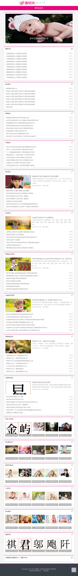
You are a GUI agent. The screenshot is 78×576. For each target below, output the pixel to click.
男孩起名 (8, 113)
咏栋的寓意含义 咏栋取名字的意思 (16, 56)
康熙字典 (8, 534)
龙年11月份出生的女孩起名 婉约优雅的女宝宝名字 (20, 147)
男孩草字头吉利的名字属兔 (13, 201)
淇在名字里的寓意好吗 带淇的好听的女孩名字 (19, 314)
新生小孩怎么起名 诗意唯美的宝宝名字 (17, 133)
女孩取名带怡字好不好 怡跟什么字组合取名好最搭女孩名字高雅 (24, 319)
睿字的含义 (9, 107)
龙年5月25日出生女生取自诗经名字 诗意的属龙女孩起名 (22, 242)
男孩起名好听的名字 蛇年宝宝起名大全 (17, 117)
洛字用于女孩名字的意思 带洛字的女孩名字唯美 (20, 325)
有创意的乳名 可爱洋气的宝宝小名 (16, 131)
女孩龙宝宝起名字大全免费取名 (43, 217)
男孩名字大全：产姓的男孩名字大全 (16, 363)
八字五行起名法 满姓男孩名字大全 (16, 366)
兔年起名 (8, 171)
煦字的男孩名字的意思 (12, 286)
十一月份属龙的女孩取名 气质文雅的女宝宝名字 (20, 152)
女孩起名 (8, 142)
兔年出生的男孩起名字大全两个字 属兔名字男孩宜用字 (22, 206)
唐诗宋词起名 (9, 465)
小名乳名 (8, 488)
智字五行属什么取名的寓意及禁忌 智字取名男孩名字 (21, 273)
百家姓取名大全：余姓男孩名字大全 (16, 355)
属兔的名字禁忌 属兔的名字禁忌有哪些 (45, 176)
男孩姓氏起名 (9, 336)
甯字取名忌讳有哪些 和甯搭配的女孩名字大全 (19, 322)
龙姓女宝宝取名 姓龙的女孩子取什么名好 (18, 407)
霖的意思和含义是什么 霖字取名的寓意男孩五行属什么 (22, 275)
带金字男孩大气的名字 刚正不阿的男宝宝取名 (19, 128)
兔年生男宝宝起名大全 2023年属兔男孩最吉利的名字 (21, 204)
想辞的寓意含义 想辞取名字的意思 (16, 61)
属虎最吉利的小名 (11, 88)
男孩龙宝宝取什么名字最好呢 (14, 234)
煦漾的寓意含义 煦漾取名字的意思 (16, 67)
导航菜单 (39, 8)
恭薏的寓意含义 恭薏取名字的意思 (16, 53)
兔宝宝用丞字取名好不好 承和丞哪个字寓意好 (19, 193)
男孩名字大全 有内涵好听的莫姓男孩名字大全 (19, 361)
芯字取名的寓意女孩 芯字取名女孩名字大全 (18, 317)
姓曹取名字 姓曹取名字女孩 (14, 412)
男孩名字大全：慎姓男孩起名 (14, 369)
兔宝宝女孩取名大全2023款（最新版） (17, 196)
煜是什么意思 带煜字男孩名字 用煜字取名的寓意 (20, 99)
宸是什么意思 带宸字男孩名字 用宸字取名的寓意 (20, 96)
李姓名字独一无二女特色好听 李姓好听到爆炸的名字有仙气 (23, 410)
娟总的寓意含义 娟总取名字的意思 (16, 74)
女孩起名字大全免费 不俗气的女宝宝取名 (18, 162)
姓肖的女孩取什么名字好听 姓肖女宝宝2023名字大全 (21, 402)
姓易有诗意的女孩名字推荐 (41, 382)
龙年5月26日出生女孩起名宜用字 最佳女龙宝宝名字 (21, 237)
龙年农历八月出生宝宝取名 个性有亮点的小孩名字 (20, 136)
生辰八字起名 (9, 419)
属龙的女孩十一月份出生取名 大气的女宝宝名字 (20, 155)
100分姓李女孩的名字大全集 (14, 396)
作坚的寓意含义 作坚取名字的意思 (16, 77)
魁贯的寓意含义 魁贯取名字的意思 (16, 64)
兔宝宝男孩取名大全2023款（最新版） (17, 198)
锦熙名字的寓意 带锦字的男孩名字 (16, 278)
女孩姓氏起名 (9, 378)
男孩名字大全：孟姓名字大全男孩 (43, 341)
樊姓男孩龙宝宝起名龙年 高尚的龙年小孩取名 (19, 248)
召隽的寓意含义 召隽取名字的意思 (16, 59)
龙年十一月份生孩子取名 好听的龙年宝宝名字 (19, 149)
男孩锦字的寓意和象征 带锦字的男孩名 (17, 283)
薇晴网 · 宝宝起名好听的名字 (43, 569)
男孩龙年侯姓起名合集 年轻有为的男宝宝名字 (19, 125)
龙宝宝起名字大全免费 (12, 240)
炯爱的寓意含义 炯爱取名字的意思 (16, 69)
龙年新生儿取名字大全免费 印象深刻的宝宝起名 (20, 232)
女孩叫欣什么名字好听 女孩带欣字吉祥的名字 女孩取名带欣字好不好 (26, 327)
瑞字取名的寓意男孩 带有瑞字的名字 (16, 289)
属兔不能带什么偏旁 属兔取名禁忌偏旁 (17, 190)
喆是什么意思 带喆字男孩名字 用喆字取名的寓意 (20, 104)
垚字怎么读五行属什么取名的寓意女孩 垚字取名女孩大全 (22, 330)
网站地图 (46, 570)
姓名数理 (8, 511)
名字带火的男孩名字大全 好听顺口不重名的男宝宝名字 (22, 120)
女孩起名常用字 (10, 295)
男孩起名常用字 (10, 254)
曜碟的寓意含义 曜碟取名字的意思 (16, 72)
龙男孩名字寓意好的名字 (13, 245)
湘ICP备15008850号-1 (36, 570)
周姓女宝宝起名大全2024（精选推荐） (17, 404)
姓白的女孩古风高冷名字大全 (14, 399)
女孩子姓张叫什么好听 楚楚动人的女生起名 (18, 157)
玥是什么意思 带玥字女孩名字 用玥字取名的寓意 (20, 101)
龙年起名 (8, 213)
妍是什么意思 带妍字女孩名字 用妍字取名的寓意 (20, 94)
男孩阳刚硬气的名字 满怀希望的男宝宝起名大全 (20, 123)
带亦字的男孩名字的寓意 (13, 281)
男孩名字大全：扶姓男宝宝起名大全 (16, 358)
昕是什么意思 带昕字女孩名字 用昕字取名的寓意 (20, 91)
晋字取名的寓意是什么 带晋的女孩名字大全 (46, 300)
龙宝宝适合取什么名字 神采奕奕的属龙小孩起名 (20, 165)
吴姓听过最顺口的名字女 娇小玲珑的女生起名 (19, 160)
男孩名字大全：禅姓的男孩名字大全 (16, 371)
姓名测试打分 (9, 442)
